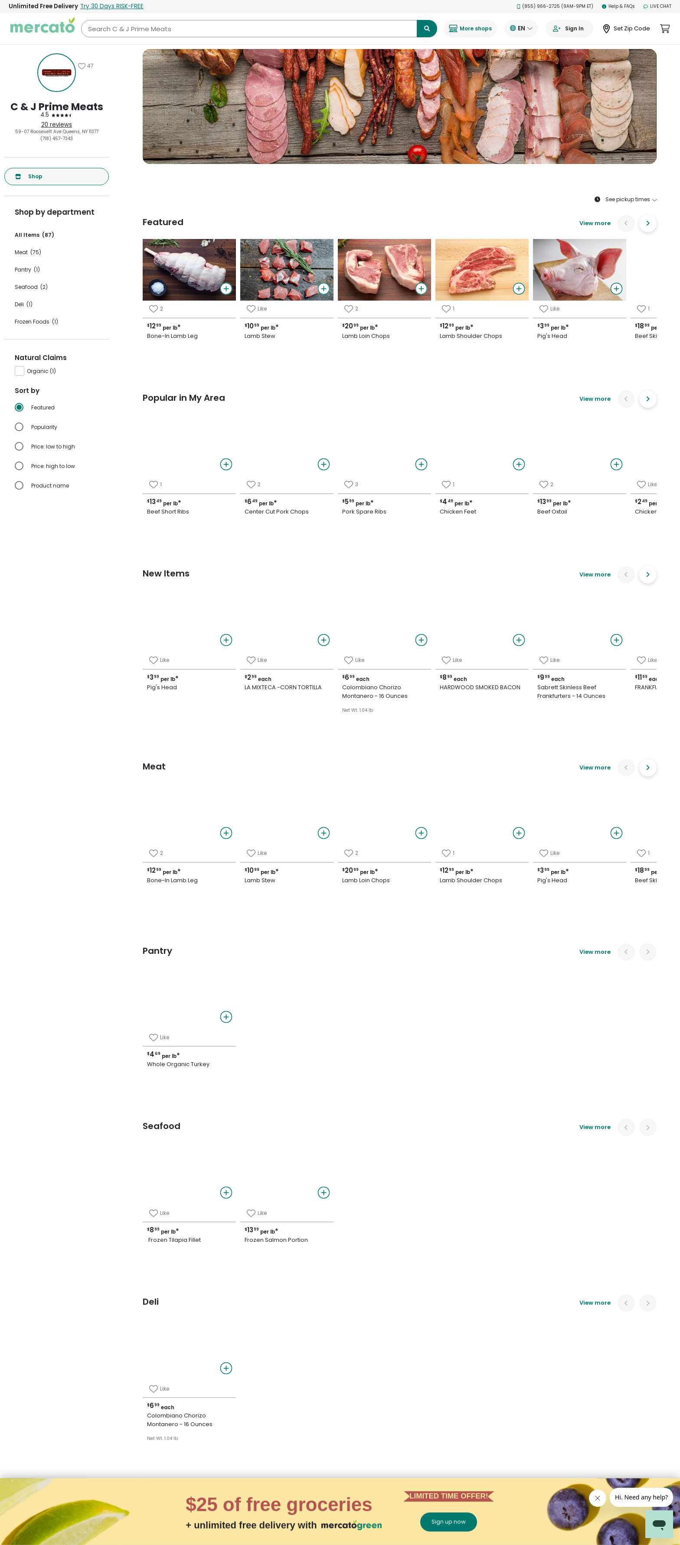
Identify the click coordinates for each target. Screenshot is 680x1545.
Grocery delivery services (362, 1341)
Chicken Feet (366, 647)
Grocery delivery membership (461, 1312)
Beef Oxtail (361, 663)
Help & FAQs (618, 6)
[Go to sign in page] (569, 28)
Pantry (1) (27, 269)
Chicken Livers (538, 617)
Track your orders (447, 1324)
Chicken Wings (368, 723)
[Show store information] (56, 72)
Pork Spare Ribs (370, 617)
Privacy (436, 1348)
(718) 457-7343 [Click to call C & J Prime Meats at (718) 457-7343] (56, 138)
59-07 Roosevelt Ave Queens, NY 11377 (56, 131)
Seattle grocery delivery (211, 1506)
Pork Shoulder (537, 678)
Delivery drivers (351, 1329)
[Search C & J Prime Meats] (259, 28)
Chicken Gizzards (372, 708)
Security (437, 1385)
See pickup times (625, 199)
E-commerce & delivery (360, 1316)
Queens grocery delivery (211, 1458)
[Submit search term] (427, 28)
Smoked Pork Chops (548, 723)
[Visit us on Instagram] (606, 1308)
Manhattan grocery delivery (215, 1433)
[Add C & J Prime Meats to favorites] (86, 66)
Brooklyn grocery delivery (212, 1361)
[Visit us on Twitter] (563, 1308)
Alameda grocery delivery (213, 1312)
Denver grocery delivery (210, 1409)
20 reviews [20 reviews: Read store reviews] (56, 125)
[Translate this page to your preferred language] (521, 28)
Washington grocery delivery (216, 1519)
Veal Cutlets (534, 693)
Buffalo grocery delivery (210, 1373)
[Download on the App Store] (557, 1332)
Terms (435, 1361)
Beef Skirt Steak (540, 708)
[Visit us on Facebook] (542, 1308)
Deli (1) (24, 304)
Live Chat (657, 6)
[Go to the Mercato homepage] (42, 28)
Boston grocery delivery (210, 1336)
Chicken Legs (365, 738)
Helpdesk (438, 1336)
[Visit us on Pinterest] (585, 1308)
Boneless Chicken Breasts (387, 693)
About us (344, 1365)
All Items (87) (34, 235)
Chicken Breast (369, 754)
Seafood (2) (31, 287)
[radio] (62, 407)
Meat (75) (28, 252)
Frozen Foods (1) (36, 321)
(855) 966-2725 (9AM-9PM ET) (555, 6)
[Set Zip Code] (626, 28)
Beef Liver (530, 647)
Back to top (340, 1178)
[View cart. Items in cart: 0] (665, 28)
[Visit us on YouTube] (627, 1308)
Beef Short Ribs (369, 678)
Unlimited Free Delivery (76, 6)
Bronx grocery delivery (209, 1348)
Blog (433, 1373)
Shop (28, 176)
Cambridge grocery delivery (215, 1385)
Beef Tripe (531, 663)
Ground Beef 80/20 (546, 738)
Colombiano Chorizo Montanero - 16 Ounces (589, 754)
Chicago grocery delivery (212, 1397)
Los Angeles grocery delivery (216, 1421)
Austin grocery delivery (210, 1324)
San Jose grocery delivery (213, 1494)
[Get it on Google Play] (607, 1332)
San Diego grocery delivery (214, 1470)
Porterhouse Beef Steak (554, 632)
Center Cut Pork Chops (383, 632)
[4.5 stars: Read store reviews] (56, 115)
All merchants (350, 1304)
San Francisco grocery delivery (219, 1482)
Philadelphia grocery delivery (217, 1446)
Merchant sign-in (354, 1353)
